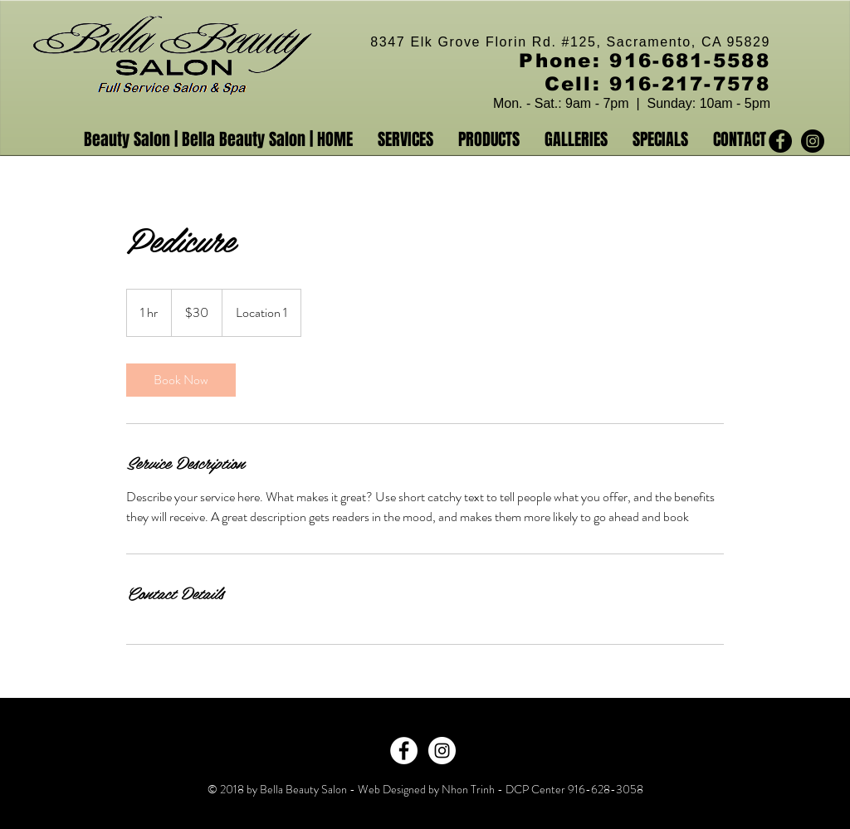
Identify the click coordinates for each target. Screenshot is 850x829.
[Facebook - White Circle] (404, 750)
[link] (181, 380)
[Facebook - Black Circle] (780, 141)
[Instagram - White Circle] (442, 750)
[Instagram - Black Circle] (812, 141)
